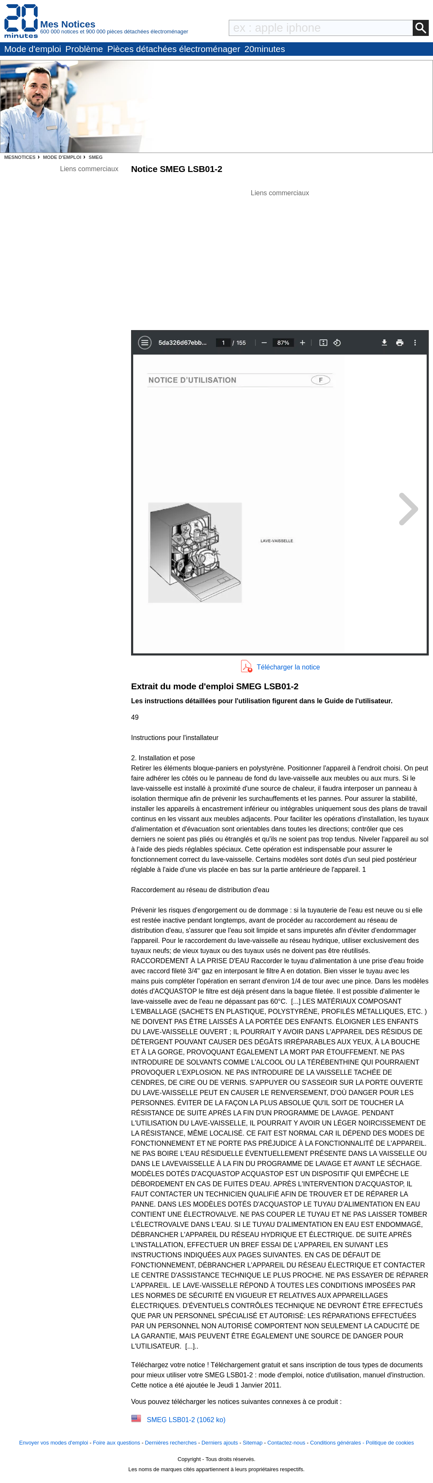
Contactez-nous (286, 1442)
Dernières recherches (171, 1442)
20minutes (264, 49)
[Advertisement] (280, 257)
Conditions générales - (338, 1442)
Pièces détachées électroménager (173, 49)
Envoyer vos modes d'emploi (53, 1442)
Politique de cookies (390, 1442)
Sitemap (253, 1442)
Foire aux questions (116, 1442)
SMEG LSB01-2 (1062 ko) (186, 1419)
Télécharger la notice (288, 667)
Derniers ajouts (220, 1442)
